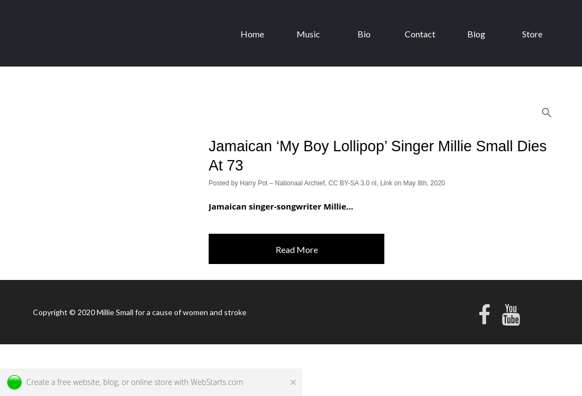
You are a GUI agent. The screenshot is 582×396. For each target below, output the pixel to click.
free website (78, 382)
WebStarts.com (217, 382)
